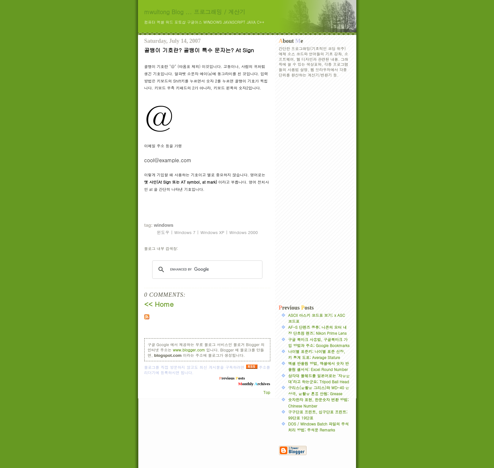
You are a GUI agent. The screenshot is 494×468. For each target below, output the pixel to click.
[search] (206, 269)
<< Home (159, 304)
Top (266, 392)
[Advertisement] (314, 191)
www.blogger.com (189, 349)
